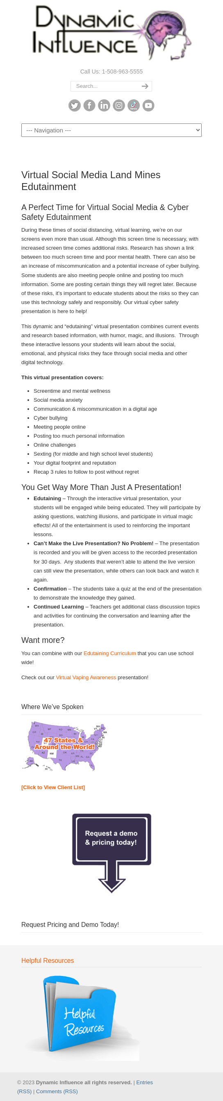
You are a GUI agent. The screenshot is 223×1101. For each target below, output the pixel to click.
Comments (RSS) (57, 1091)
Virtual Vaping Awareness (86, 677)
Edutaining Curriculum (110, 653)
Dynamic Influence (111, 33)
